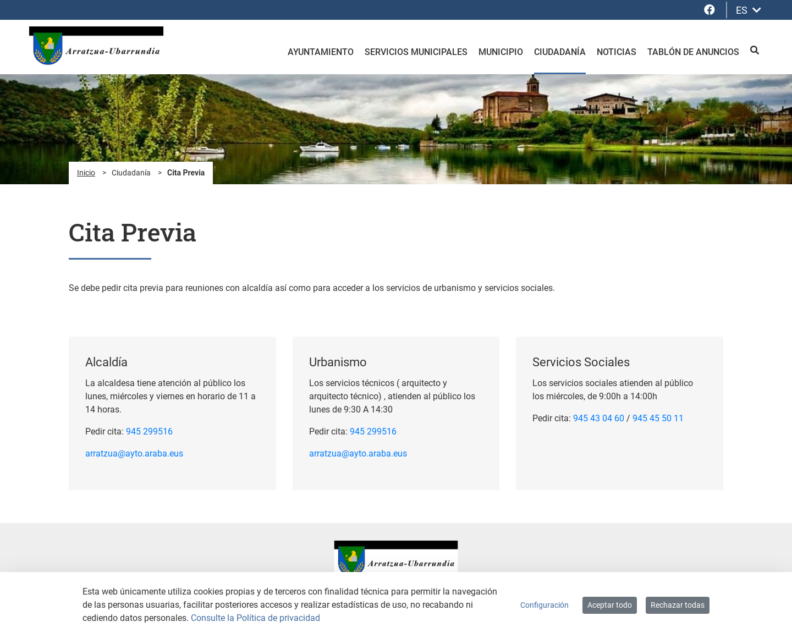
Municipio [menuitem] (501, 52)
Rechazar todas (678, 605)
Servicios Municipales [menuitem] (416, 52)
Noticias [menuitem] (616, 52)
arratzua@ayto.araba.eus (134, 453)
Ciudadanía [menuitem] (560, 52)
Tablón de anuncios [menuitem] (693, 52)
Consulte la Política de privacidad (255, 618)
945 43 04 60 (598, 418)
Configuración (544, 605)
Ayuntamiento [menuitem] (321, 52)
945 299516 (149, 431)
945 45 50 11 (658, 418)
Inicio (86, 172)
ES (748, 10)
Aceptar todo (609, 605)
